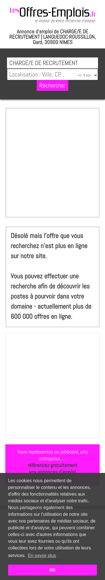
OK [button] (53, 570)
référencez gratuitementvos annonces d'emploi (53, 468)
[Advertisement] (52, 162)
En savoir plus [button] (42, 555)
